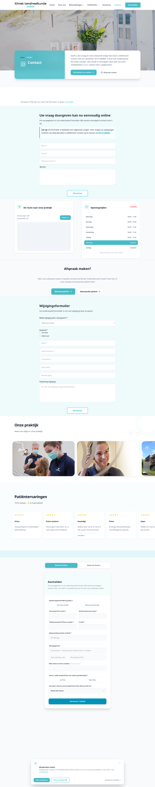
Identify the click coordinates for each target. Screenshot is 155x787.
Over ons (62, 5)
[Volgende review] (137, 504)
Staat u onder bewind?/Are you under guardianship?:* (68, 675)
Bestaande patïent (90, 291)
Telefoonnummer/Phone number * (61, 622)
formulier (69, 102)
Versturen (77, 193)
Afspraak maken (109, 72)
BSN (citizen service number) (64, 664)
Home (52, 5)
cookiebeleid (43, 772)
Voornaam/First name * (57, 611)
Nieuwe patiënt (63, 291)
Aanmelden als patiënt (83, 72)
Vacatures (106, 5)
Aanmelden (133, 5)
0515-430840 (104, 133)
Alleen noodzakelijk (60, 780)
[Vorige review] (131, 504)
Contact (118, 5)
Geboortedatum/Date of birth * (60, 633)
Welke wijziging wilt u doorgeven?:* (53, 318)
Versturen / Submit (77, 701)
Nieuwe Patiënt (61, 565)
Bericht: (43, 167)
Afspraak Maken (93, 565)
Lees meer (82, 535)
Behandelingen (76, 5)
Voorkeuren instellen (113, 780)
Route (65, 217)
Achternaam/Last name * (88, 611)
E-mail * (82, 622)
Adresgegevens (54, 646)
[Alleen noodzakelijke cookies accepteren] (119, 762)
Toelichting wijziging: (47, 382)
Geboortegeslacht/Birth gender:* (61, 601)
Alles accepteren (42, 780)
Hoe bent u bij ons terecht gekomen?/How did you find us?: (70, 686)
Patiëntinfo (93, 5)
